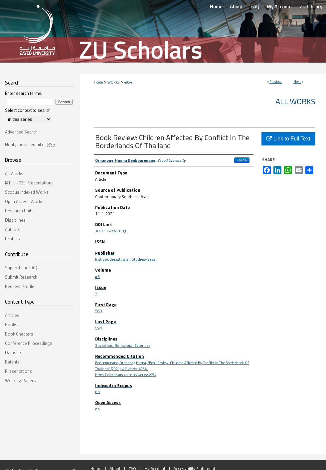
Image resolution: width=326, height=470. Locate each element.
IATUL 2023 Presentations (29, 182)
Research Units (19, 210)
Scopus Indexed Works (27, 192)
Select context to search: (28, 110)
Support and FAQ (21, 267)
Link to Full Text (288, 138)
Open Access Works (24, 201)
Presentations (18, 371)
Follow (242, 160)
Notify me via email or (30, 144)
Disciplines (15, 220)
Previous (275, 81)
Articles (12, 315)
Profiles (12, 238)
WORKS (113, 82)
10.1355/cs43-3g (110, 231)
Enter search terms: (23, 93)
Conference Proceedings (28, 343)
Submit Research (21, 277)
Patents (12, 361)
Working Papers (20, 380)
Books (11, 324)
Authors (12, 229)
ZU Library (311, 6)
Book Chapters (19, 334)
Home (98, 82)
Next (297, 81)
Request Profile (19, 286)
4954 (128, 82)
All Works (295, 101)
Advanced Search (21, 131)
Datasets (13, 352)
